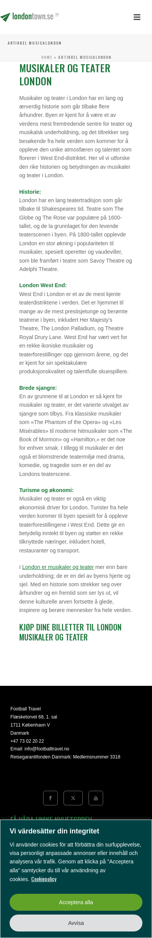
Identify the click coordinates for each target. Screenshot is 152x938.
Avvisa (76, 923)
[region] (76, 879)
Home (46, 57)
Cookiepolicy (43, 879)
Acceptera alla (76, 902)
